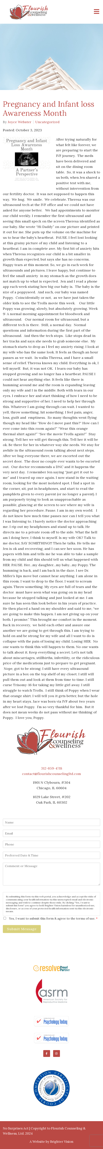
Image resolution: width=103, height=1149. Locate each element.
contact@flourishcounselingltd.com (51, 774)
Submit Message (22, 929)
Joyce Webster (19, 122)
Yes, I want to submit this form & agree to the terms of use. (53, 918)
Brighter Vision (61, 1142)
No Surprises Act (15, 1128)
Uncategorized (47, 122)
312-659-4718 (51, 768)
